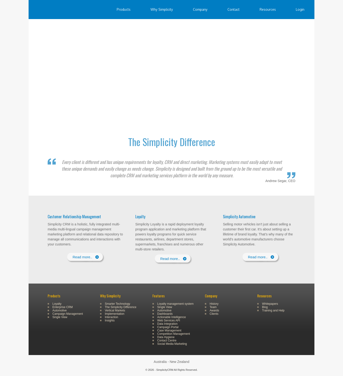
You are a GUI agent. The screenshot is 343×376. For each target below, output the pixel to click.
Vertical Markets (115, 310)
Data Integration (167, 323)
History (214, 303)
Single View (59, 317)
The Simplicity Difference (120, 307)
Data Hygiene (166, 337)
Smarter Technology (117, 303)
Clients (214, 313)
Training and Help (273, 310)
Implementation (114, 313)
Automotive (59, 310)
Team (213, 307)
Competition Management (173, 333)
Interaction (111, 317)
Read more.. (82, 257)
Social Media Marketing (172, 344)
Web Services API (168, 320)
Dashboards (165, 313)
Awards (214, 310)
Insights (110, 320)
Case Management (169, 330)
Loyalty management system (175, 303)
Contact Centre (167, 340)
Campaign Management (67, 313)
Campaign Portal (167, 327)
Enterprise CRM (62, 307)
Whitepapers (270, 303)
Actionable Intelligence (171, 317)
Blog (265, 307)
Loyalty (56, 303)
